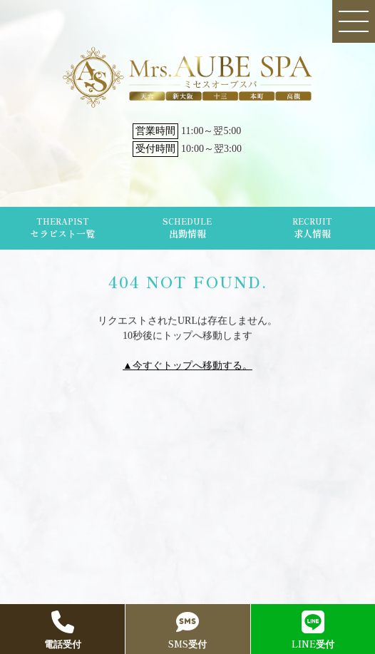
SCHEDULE (187, 228)
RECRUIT (312, 228)
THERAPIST (62, 228)
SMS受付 (187, 630)
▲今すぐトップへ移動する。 (187, 365)
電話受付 (62, 630)
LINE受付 (313, 630)
